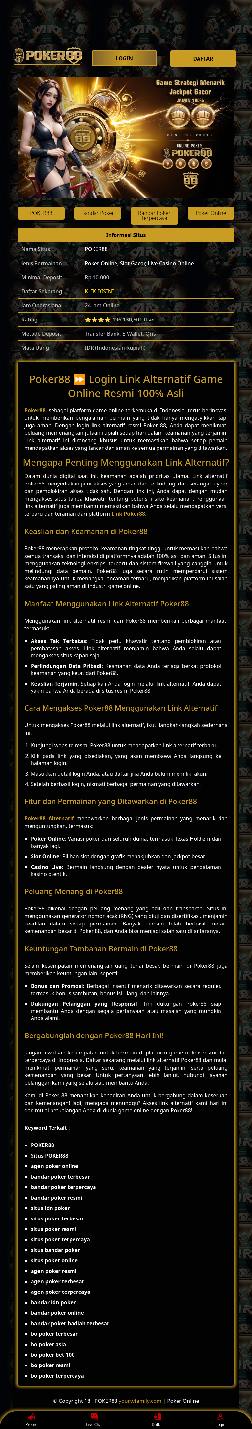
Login (220, 1420)
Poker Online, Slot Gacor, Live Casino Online (139, 263)
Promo (31, 1420)
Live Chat (94, 1420)
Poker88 (35, 410)
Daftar (157, 1420)
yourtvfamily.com (140, 1400)
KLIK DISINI (99, 291)
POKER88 (96, 249)
